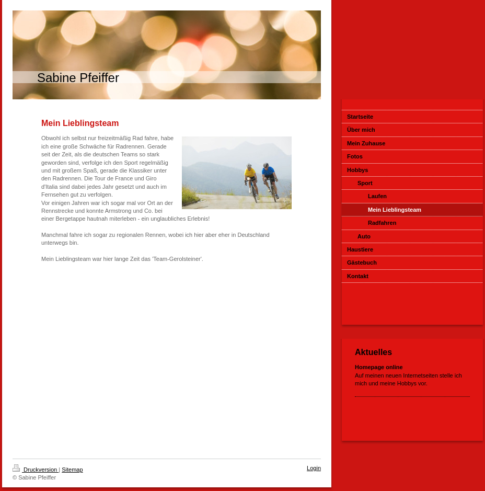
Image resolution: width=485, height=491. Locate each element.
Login (314, 468)
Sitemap (72, 469)
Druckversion (36, 469)
